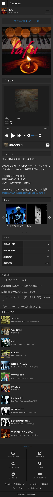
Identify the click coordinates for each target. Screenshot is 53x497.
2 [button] (22, 232)
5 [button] (35, 232)
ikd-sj (37, 215)
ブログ (14, 488)
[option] (16, 215)
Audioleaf (15, 3)
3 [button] (26, 232)
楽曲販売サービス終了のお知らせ (18, 291)
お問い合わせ (36, 488)
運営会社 (44, 484)
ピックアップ (13, 476)
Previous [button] (3, 217)
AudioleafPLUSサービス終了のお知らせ (21, 286)
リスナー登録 (40, 454)
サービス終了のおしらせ (26, 21)
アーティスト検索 (13, 465)
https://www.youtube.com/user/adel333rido (23, 193)
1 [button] (18, 232)
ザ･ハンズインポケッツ (16, 215)
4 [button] (30, 232)
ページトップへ (27, 446)
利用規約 (17, 484)
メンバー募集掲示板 (40, 476)
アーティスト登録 (13, 454)
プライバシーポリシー (30, 484)
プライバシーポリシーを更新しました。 (21, 306)
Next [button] (49, 217)
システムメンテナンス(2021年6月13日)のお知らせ (25, 299)
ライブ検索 (40, 465)
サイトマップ (24, 488)
